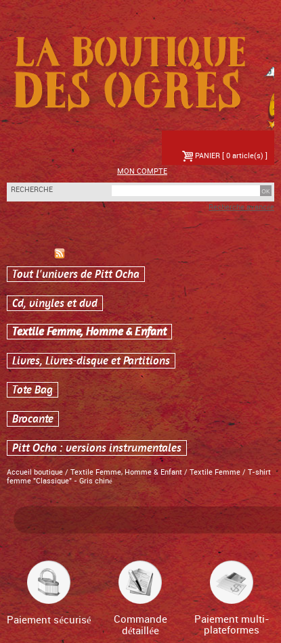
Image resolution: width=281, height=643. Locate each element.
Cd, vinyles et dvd (55, 303)
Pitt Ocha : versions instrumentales (96, 448)
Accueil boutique (35, 473)
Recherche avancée (241, 208)
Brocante (32, 419)
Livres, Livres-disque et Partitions (91, 361)
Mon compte (142, 172)
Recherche (32, 190)
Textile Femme (216, 473)
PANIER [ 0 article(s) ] (224, 156)
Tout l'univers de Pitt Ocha (75, 274)
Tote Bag (32, 390)
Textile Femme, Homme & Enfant (89, 332)
